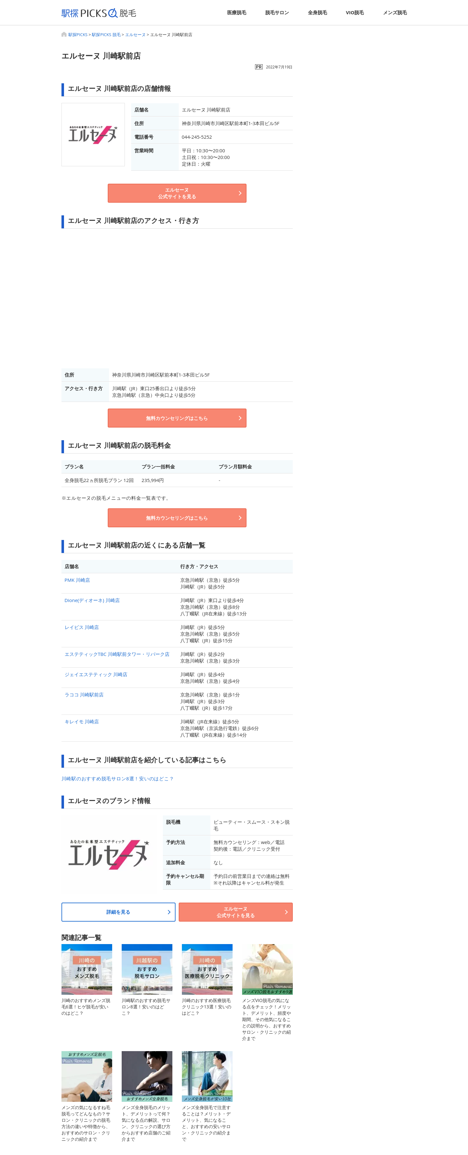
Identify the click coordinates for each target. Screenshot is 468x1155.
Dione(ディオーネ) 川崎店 (92, 600)
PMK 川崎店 (77, 580)
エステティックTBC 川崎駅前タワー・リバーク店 (117, 654)
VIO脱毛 (355, 12)
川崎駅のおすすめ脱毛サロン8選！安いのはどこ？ (117, 778)
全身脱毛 (317, 12)
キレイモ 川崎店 (82, 721)
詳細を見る (118, 912)
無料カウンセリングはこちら (177, 418)
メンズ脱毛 (395, 12)
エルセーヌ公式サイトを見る (177, 193)
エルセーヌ (135, 34)
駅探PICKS (78, 34)
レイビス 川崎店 (82, 627)
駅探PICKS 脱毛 (106, 34)
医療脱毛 (236, 12)
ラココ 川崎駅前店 (84, 694)
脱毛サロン (277, 12)
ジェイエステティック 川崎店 (96, 674)
